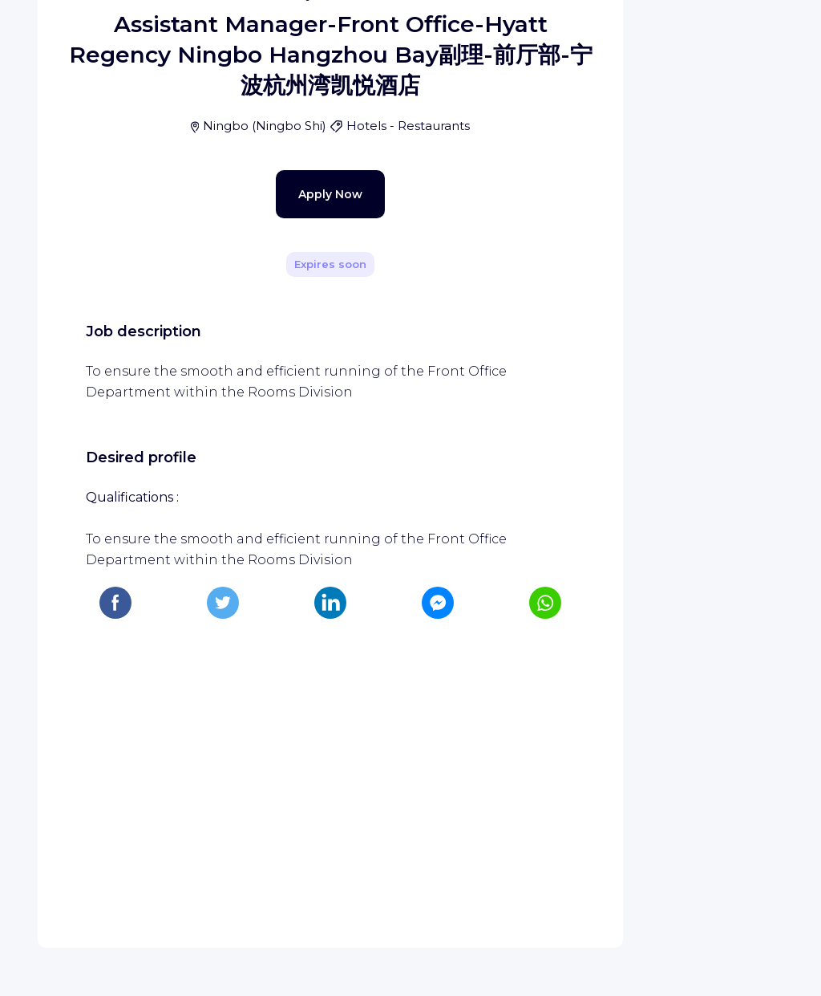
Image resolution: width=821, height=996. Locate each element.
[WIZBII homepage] (78, 33)
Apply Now (302, 560)
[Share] (564, 248)
